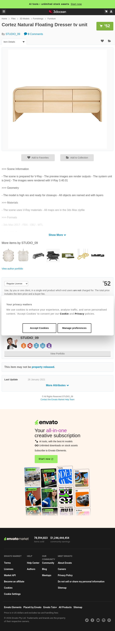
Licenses (8, 569)
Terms (7, 563)
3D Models (24, 18)
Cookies (8, 587)
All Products (65, 607)
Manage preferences (74, 328)
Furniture (52, 18)
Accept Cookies (39, 328)
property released (43, 367)
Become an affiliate (14, 581)
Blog (44, 569)
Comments (33, 34)
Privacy (79, 313)
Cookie (64, 313)
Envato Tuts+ (50, 607)
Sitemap (62, 587)
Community (48, 563)
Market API (10, 575)
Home (4, 18)
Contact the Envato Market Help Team (57, 399)
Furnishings (38, 18)
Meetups (46, 575)
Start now (76, 4)
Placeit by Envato (32, 607)
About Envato (65, 563)
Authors (31, 569)
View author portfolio (12, 268)
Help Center (33, 563)
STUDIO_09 (13, 34)
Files (13, 18)
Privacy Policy (65, 575)
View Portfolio (57, 353)
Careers (62, 569)
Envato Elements (13, 607)
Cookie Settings (12, 594)
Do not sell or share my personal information (81, 581)
